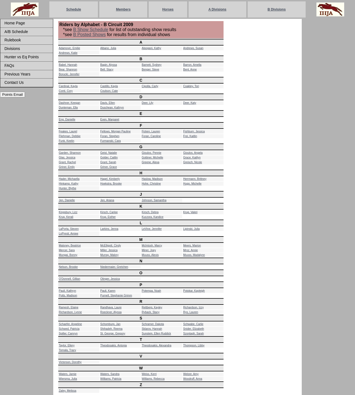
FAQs (9, 65)
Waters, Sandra (110, 374)
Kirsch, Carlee (109, 212)
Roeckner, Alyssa (111, 312)
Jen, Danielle (67, 200)
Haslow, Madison (152, 178)
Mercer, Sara (67, 250)
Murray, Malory (109, 254)
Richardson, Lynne (70, 312)
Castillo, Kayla (109, 86)
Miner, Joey (149, 250)
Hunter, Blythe (67, 188)
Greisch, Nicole (192, 162)
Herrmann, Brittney (195, 178)
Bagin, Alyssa (108, 64)
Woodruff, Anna (192, 378)
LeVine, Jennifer (152, 228)
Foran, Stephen (110, 136)
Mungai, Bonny (68, 254)
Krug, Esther (108, 216)
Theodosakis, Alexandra (156, 345)
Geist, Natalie (108, 152)
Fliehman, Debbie (69, 136)
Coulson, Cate (109, 90)
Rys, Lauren (190, 312)
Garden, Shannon (70, 152)
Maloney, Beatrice (70, 245)
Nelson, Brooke (68, 266)
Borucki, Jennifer (69, 74)
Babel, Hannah (68, 64)
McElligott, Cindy (110, 245)
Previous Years (17, 74)
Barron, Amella (192, 64)
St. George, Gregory (112, 333)
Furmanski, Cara (110, 140)
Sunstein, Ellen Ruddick (156, 333)
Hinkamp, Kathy (68, 183)
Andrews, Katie (68, 52)
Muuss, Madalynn (194, 254)
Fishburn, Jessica (194, 131)
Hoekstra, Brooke (111, 183)
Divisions (12, 48)
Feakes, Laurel (68, 131)
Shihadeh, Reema (111, 328)
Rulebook (12, 40)
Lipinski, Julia (191, 228)
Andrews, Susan (193, 48)
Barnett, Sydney (151, 64)
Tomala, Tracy (67, 350)
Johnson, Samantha (154, 200)
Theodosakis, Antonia (113, 345)
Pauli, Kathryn (67, 290)
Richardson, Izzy (193, 307)
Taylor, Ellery (67, 345)
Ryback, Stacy (150, 312)
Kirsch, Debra (150, 212)
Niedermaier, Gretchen (114, 266)
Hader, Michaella (69, 178)
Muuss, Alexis (150, 254)
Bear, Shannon (68, 69)
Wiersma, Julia (68, 378)
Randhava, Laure (111, 307)
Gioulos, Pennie (151, 152)
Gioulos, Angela (193, 152)
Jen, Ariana (107, 200)
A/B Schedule (16, 31)
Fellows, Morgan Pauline (115, 131)
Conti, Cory (66, 90)
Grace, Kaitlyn (192, 157)
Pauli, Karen (107, 290)
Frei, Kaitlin (190, 136)
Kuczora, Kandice (152, 216)
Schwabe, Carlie (193, 324)
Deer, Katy (189, 102)
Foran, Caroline (151, 136)
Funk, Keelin (66, 140)
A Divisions (217, 9)
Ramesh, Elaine (68, 307)
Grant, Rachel (67, 162)
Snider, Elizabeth (193, 328)
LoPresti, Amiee (68, 233)
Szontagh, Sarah (193, 333)
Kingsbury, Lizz (68, 212)
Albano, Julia (108, 48)
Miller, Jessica (109, 250)
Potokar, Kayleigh (194, 290)
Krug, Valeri (190, 212)
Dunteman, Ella (68, 107)
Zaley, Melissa (67, 390)
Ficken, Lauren (151, 131)
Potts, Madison (68, 295)
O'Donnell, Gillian (69, 278)
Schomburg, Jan (110, 324)
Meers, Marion (192, 245)
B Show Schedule (90, 29)
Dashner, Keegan (69, 102)
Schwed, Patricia (69, 328)
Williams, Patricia (110, 378)
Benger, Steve (150, 69)
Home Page (14, 23)
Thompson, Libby (194, 345)
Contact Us (14, 82)
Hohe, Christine (151, 183)
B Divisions (277, 9)
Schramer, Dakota (153, 324)
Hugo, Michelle (192, 183)
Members (123, 9)
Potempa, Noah (151, 290)
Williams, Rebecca (153, 378)
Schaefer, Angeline (70, 324)
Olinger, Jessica (110, 278)
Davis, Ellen (107, 102)
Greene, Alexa (150, 162)
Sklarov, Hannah (152, 328)
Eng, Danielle (67, 119)
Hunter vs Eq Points (21, 57)
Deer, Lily (147, 102)
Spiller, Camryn (68, 333)
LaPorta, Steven (69, 228)
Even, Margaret (109, 119)
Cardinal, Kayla (68, 86)
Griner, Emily (67, 166)
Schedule (73, 9)
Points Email (12, 94)
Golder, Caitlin (109, 157)
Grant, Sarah (108, 162)
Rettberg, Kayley (152, 307)
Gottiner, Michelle (152, 157)
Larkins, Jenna (109, 228)
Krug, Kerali (66, 216)
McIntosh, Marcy (152, 245)
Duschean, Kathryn (112, 107)
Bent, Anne (190, 69)
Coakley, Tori (191, 86)
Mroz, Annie (190, 250)
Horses (168, 9)
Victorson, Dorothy (70, 362)
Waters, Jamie (68, 374)
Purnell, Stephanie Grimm (116, 295)
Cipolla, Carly (150, 86)
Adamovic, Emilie (69, 48)
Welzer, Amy (191, 374)
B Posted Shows (89, 34)
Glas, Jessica (67, 157)
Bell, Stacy (106, 69)
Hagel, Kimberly (110, 178)
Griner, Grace (108, 166)
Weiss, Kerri (149, 374)
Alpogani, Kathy (151, 48)
